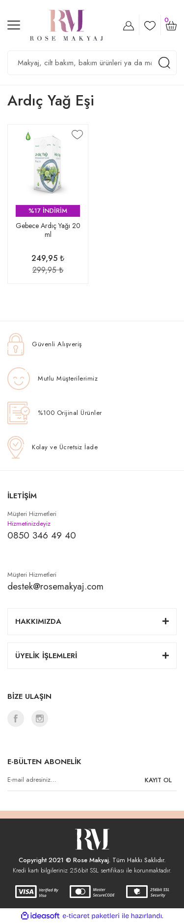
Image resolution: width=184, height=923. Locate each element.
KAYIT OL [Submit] (158, 780)
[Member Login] (128, 25)
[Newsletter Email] (92, 780)
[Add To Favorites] (77, 134)
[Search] (92, 63)
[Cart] (171, 25)
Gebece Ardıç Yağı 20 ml (48, 230)
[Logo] (66, 25)
